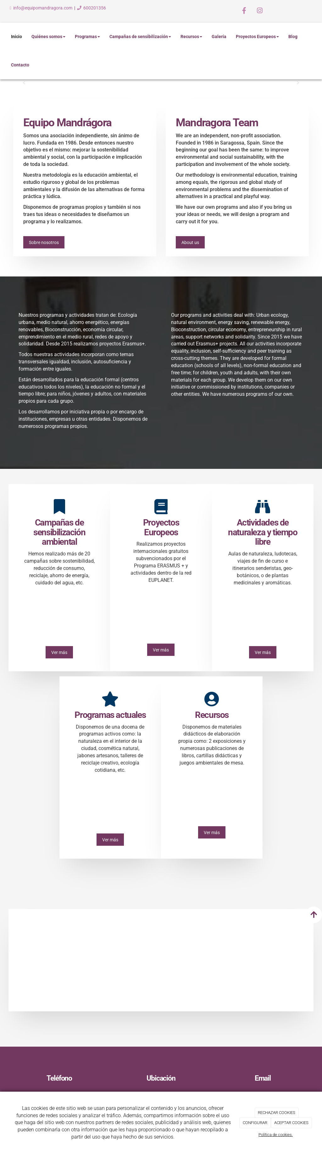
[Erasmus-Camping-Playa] (199, 957)
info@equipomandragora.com (42, 7)
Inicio (16, 36)
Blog (292, 36)
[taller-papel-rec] (46, 957)
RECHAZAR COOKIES (276, 1112)
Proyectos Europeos (257, 36)
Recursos (191, 36)
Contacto (20, 65)
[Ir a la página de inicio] (3, 37)
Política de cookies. (275, 1134)
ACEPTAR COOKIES (291, 1122)
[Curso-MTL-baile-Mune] (123, 957)
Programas (87, 36)
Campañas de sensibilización (140, 36)
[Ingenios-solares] (275, 957)
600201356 (94, 7)
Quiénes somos (48, 36)
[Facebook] (244, 11)
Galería (219, 36)
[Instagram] (259, 11)
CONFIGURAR (255, 1122)
